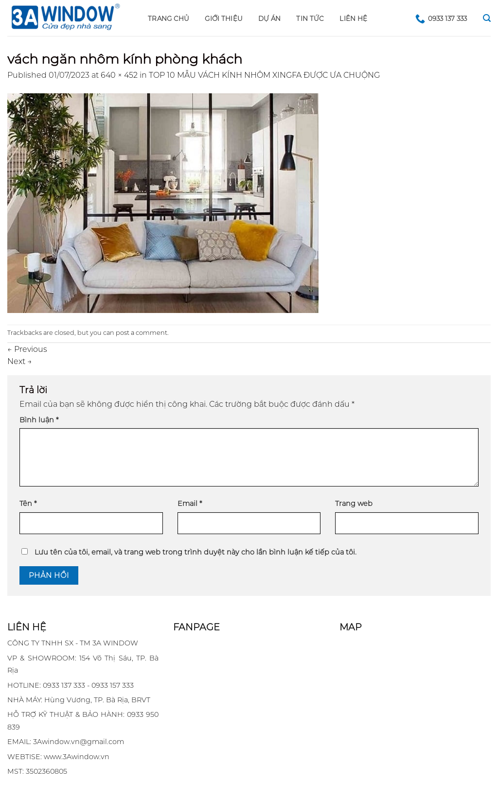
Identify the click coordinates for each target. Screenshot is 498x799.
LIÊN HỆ (353, 18)
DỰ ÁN (269, 18)
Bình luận (38, 420)
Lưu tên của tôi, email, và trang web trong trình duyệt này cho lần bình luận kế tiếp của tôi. (195, 552)
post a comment (141, 332)
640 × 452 (119, 75)
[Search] (487, 18)
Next (19, 361)
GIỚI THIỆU (224, 18)
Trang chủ (168, 18)
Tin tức (310, 18)
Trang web (354, 503)
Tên (27, 503)
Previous (27, 349)
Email (190, 503)
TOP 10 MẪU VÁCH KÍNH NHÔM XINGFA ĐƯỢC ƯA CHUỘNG (264, 75)
